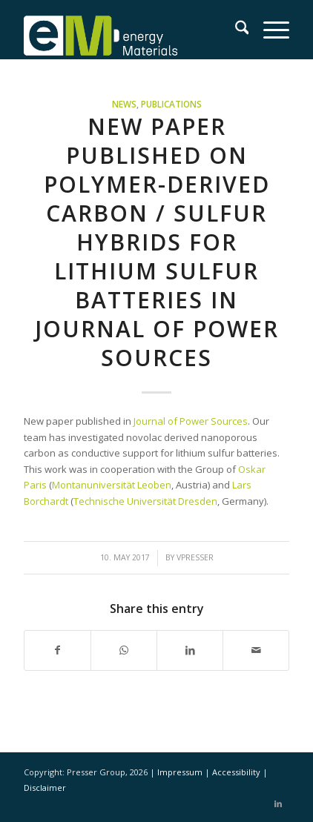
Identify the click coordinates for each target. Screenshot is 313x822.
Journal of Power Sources (191, 421)
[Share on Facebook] (57, 650)
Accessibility (237, 772)
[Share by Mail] (256, 650)
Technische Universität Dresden (145, 501)
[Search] (234, 29)
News (124, 104)
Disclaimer (45, 787)
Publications (171, 104)
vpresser (195, 557)
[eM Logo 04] (130, 29)
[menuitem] (234, 29)
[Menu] (268, 29)
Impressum (181, 772)
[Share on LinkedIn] (190, 650)
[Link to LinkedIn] (278, 803)
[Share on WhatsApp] (123, 650)
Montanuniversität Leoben (111, 484)
